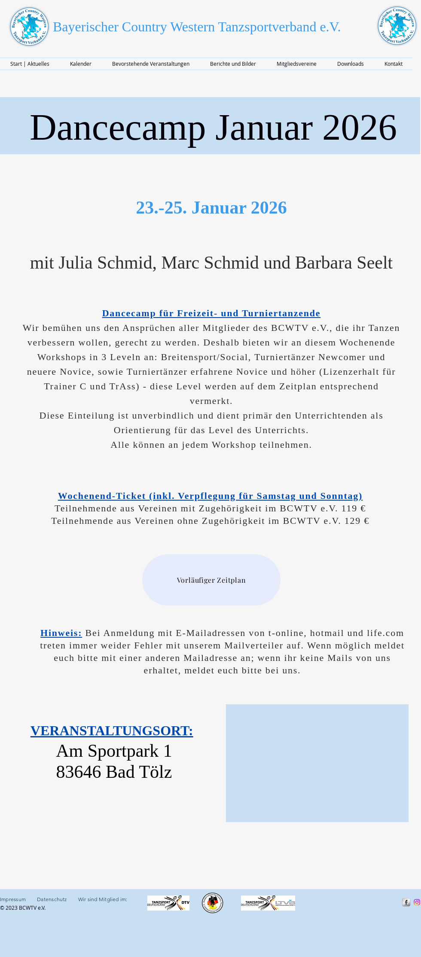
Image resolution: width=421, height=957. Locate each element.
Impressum (18, 899)
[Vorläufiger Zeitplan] (211, 579)
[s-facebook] (406, 902)
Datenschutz (52, 899)
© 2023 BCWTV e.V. (23, 907)
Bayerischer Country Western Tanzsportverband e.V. (197, 26)
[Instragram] (417, 902)
